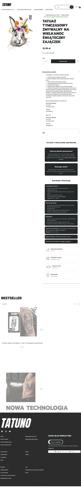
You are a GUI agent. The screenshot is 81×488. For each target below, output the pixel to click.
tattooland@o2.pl (49, 111)
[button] (71, 7)
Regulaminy (3, 467)
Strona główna (43, 15)
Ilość (44, 58)
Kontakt (2, 436)
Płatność (27, 451)
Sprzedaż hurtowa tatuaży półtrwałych (8, 475)
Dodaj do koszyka (63, 61)
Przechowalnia (3, 457)
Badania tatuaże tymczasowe (30, 436)
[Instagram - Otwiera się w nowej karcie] (5, 431)
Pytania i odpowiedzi (4, 439)
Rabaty (2, 460)
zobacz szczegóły (65, 241)
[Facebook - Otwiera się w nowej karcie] (2, 431)
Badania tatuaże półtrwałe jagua (31, 439)
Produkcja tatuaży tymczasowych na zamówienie (34, 470)
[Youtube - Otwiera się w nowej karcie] (9, 431)
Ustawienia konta (4, 454)
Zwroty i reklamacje (4, 472)
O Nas (26, 467)
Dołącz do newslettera (56, 442)
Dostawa (27, 454)
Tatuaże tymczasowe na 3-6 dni (52, 15)
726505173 (48, 109)
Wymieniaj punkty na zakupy (6, 478)
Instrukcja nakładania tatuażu (6, 442)
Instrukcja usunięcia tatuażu (6, 444)
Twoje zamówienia (4, 451)
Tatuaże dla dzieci (65, 15)
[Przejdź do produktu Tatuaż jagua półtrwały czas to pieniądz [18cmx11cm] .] (22, 321)
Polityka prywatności (4, 470)
